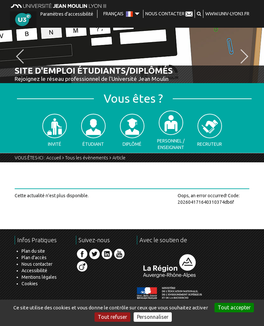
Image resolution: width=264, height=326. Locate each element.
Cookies (30, 283)
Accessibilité (34, 270)
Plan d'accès (34, 257)
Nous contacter (37, 264)
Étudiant (93, 130)
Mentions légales (39, 277)
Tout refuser (112, 317)
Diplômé (132, 130)
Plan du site (33, 251)
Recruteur (209, 130)
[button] (199, 13)
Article (118, 157)
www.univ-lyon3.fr (227, 13)
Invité (54, 130)
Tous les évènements (86, 157)
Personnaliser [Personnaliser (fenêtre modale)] (153, 317)
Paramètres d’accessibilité (66, 14)
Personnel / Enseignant (170, 130)
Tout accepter (234, 307)
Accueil (53, 157)
